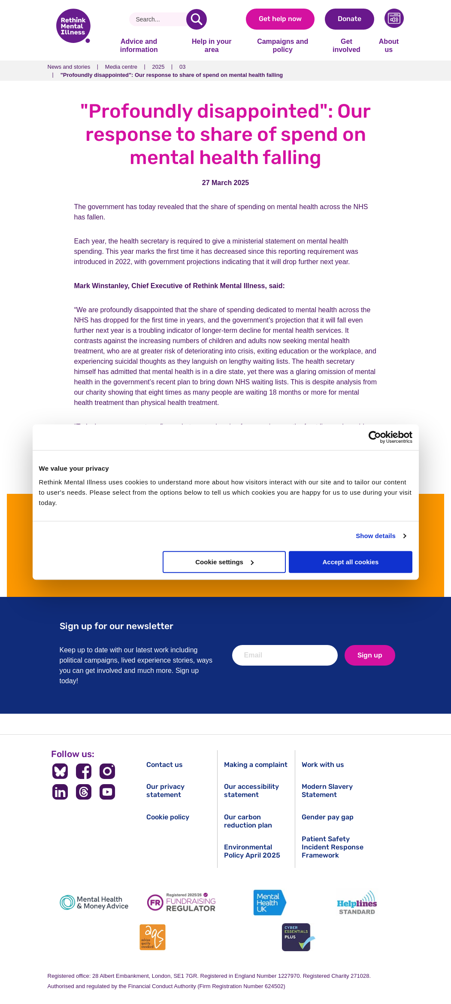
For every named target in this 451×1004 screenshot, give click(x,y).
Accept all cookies (351, 562)
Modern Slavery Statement (327, 790)
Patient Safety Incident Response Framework (332, 847)
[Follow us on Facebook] (84, 771)
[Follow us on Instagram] (107, 771)
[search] (196, 19)
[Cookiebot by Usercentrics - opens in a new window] (374, 437)
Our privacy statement (165, 790)
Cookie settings (224, 562)
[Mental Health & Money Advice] (94, 902)
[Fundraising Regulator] (181, 902)
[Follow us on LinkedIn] (60, 792)
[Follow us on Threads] (84, 792)
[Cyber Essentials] (298, 937)
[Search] (161, 19)
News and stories (69, 67)
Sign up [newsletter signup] (369, 655)
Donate (349, 19)
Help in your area (211, 45)
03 (182, 67)
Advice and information (139, 45)
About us (389, 45)
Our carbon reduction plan (248, 821)
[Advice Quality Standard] (152, 937)
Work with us (323, 765)
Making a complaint (256, 765)
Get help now (280, 19)
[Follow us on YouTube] (107, 792)
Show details (376, 535)
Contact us (164, 765)
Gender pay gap (328, 817)
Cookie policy (167, 817)
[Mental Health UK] (269, 902)
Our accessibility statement (251, 790)
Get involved (346, 45)
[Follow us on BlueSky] (60, 771)
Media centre (121, 67)
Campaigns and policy (282, 45)
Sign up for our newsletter (116, 626)
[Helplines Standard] (357, 902)
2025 (158, 67)
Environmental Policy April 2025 (252, 851)
